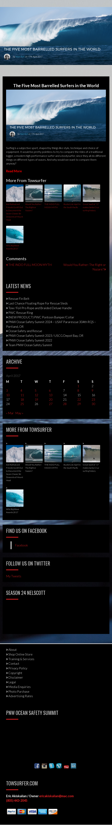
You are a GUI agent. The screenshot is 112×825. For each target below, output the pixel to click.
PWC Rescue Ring (20, 313)
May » (19, 413)
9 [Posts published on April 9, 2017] (92, 390)
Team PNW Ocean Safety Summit (30, 345)
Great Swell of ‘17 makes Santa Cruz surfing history (91, 207)
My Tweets (13, 576)
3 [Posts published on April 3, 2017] (7, 390)
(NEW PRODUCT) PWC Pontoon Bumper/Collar (41, 317)
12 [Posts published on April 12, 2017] (36, 395)
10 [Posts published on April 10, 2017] (8, 395)
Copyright (15, 673)
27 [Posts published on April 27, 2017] (50, 404)
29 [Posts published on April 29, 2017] (79, 404)
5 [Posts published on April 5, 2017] (35, 390)
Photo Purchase (18, 691)
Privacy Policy (17, 668)
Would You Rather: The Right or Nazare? (33, 207)
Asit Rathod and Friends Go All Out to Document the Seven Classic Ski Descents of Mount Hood (14, 212)
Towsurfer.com (52, 67)
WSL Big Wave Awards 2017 (12, 247)
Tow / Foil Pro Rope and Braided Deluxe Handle (40, 308)
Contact (13, 663)
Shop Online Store (20, 654)
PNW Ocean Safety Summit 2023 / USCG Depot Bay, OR (45, 335)
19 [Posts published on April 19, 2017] (36, 399)
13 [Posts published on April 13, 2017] (50, 395)
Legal (12, 682)
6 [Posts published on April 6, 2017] (50, 390)
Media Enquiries (19, 687)
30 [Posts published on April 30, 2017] (93, 404)
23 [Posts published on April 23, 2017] (93, 399)
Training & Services (21, 659)
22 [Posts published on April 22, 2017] (79, 399)
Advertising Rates (20, 696)
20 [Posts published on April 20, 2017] (50, 399)
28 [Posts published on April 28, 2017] (65, 404)
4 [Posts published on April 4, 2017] (21, 390)
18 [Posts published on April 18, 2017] (22, 399)
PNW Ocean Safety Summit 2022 (30, 340)
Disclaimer (15, 677)
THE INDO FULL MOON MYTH (52, 206)
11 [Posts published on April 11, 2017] (22, 395)
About (12, 649)
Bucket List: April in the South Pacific (72, 206)
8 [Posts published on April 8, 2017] (78, 390)
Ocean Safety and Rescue (25, 331)
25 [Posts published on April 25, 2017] (22, 404)
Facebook (21, 545)
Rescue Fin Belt (18, 298)
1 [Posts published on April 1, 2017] (78, 386)
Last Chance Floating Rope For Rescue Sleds (38, 303)
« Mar (10, 413)
